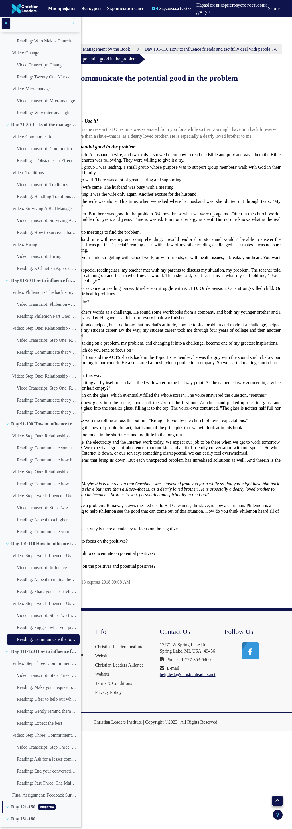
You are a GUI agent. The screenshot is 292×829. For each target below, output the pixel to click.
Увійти (274, 8)
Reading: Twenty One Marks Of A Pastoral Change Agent (47, 78)
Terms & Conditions (163, 779)
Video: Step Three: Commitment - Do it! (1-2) (44, 665)
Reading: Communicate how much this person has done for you (47, 485)
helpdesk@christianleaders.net (221, 789)
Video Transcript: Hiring (39, 258)
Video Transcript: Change (40, 66)
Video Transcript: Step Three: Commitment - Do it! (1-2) (47, 677)
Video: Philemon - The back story (43, 294)
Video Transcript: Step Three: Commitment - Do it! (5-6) (47, 749)
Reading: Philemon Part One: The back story (47, 318)
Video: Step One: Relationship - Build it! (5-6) (44, 437)
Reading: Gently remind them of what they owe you (47, 713)
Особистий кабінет (117, 49)
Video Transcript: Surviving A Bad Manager (47, 222)
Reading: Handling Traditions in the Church (47, 198)
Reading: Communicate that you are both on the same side (47, 366)
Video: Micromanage (31, 90)
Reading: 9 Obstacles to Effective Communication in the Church (47, 162)
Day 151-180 (23, 820)
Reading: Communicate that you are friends (47, 354)
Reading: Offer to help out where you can (47, 701)
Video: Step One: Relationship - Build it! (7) (44, 473)
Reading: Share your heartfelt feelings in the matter (47, 593)
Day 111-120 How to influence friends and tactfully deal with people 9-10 (44, 653)
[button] (171, 8)
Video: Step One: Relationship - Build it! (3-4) (44, 378)
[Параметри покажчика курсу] (74, 26)
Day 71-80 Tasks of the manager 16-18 (44, 126)
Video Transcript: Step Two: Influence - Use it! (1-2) (47, 509)
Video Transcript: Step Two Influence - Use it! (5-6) (47, 617)
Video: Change (25, 54)
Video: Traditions (28, 174)
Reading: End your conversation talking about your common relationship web (47, 773)
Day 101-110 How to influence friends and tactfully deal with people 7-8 (44, 545)
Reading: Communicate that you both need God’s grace (47, 402)
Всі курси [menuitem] (91, 8)
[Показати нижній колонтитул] (278, 815)
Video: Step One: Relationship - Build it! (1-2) (44, 330)
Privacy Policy (158, 788)
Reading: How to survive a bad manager (47, 234)
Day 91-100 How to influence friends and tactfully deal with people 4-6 (44, 425)
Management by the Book (173, 49)
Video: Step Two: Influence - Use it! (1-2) (44, 497)
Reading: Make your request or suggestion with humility (47, 689)
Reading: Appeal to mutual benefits (47, 581)
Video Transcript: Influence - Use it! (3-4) (47, 569)
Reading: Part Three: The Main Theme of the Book (47, 785)
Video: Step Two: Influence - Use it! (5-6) (44, 605)
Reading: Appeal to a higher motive (47, 521)
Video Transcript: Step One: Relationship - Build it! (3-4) (47, 390)
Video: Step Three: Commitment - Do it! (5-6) (44, 737)
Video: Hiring (24, 246)
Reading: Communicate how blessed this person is (47, 461)
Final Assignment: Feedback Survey (44, 797)
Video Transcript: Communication (47, 150)
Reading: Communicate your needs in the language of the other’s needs (47, 533)
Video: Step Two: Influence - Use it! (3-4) (44, 557)
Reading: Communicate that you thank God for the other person (47, 414)
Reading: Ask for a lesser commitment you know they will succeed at (47, 761)
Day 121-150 (23, 808)
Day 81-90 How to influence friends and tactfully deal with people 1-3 (44, 282)
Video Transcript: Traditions (42, 186)
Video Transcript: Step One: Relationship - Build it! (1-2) (47, 342)
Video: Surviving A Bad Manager (42, 210)
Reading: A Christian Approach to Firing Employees (47, 270)
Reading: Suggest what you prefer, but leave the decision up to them (47, 629)
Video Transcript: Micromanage (46, 102)
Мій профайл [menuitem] (62, 8)
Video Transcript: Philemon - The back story (47, 306)
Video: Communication (33, 138)
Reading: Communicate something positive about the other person (47, 449)
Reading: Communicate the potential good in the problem (47, 641)
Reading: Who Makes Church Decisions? (47, 42)
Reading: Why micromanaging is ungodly (47, 114)
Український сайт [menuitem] (125, 8)
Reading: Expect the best (39, 725)
